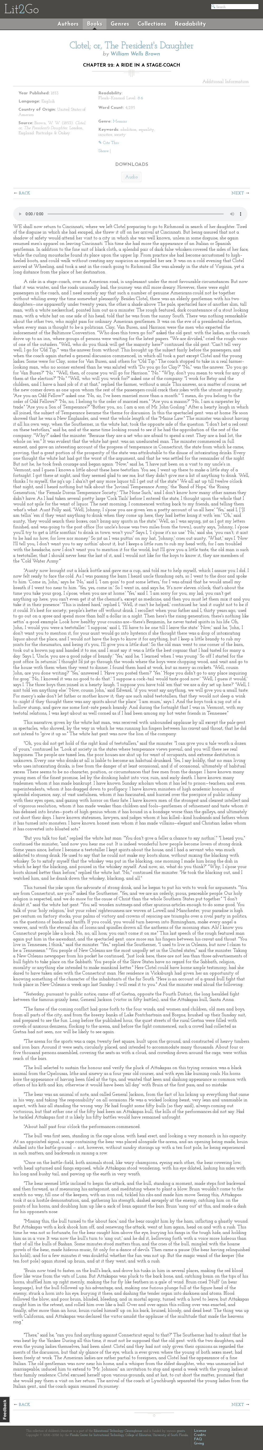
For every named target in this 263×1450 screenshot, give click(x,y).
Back (24, 193)
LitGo (21, 10)
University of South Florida (170, 1435)
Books (94, 24)
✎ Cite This (108, 143)
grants (181, 1431)
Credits (200, 1435)
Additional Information (225, 82)
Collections (152, 24)
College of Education (138, 1435)
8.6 (140, 98)
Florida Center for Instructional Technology (97, 1435)
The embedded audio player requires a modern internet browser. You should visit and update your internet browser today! (130, 214)
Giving (199, 1444)
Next (237, 193)
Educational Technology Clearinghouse (118, 1431)
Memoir (120, 121)
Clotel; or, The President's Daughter (131, 46)
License (200, 1431)
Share (103, 151)
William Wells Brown (135, 54)
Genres (120, 24)
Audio (131, 177)
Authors (68, 24)
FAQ (198, 1439)
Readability (190, 24)
